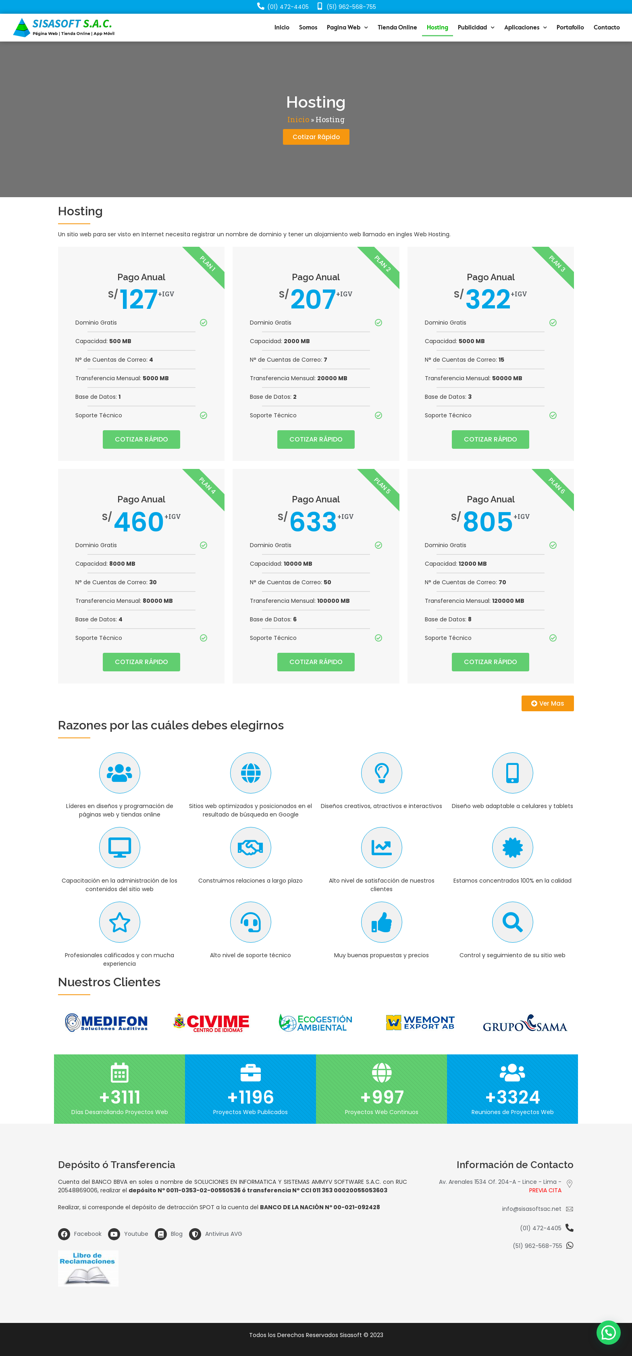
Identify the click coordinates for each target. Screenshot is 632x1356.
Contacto (607, 28)
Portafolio (570, 28)
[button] (316, 137)
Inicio (281, 28)
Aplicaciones (525, 28)
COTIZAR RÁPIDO (141, 439)
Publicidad (476, 28)
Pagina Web (347, 28)
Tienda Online (397, 28)
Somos (308, 28)
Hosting (437, 28)
